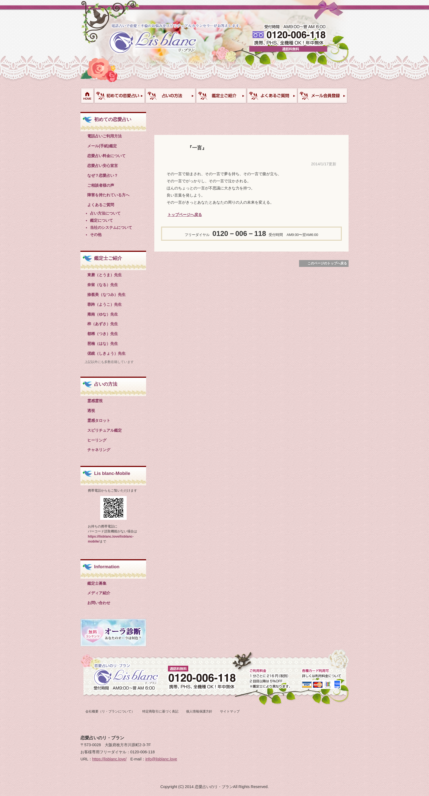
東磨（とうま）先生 (104, 275)
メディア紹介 (98, 593)
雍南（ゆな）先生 (102, 314)
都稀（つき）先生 (102, 333)
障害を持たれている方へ (108, 195)
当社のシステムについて (111, 227)
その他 (96, 234)
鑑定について (101, 220)
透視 (91, 410)
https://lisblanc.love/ (109, 759)
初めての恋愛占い (119, 96)
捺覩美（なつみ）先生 (106, 294)
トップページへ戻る (184, 214)
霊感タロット (98, 420)
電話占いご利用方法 (104, 136)
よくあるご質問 (272, 96)
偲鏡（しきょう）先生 (106, 353)
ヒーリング (96, 440)
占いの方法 (105, 384)
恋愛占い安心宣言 (102, 165)
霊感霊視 (95, 401)
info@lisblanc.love (161, 759)
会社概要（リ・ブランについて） (110, 711)
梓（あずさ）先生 (102, 324)
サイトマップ (230, 711)
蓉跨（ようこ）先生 (104, 304)
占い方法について (170, 96)
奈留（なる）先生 (102, 284)
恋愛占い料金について (106, 156)
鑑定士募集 (96, 583)
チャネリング (98, 450)
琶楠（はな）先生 (102, 343)
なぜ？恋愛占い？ (102, 175)
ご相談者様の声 (100, 185)
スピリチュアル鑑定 (104, 430)
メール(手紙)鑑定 (102, 146)
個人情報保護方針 (199, 711)
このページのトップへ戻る (327, 263)
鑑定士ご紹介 (221, 96)
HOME (87, 96)
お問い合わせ (322, 96)
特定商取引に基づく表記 (160, 711)
